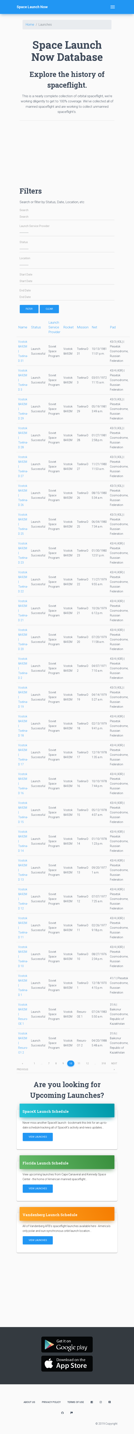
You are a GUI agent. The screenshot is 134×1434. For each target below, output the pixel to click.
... (41, 1063)
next (114, 1064)
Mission (83, 327)
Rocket (68, 327)
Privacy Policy (51, 1402)
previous (22, 1064)
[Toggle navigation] (112, 7)
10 (70, 1063)
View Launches (38, 1136)
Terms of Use (75, 1402)
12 (87, 1063)
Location (25, 258)
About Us (29, 1402)
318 (104, 1063)
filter (29, 309)
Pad (113, 327)
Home (30, 24)
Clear (49, 309)
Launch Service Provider (35, 226)
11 (79, 1063)
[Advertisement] (67, 151)
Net (94, 327)
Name (22, 327)
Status (24, 242)
